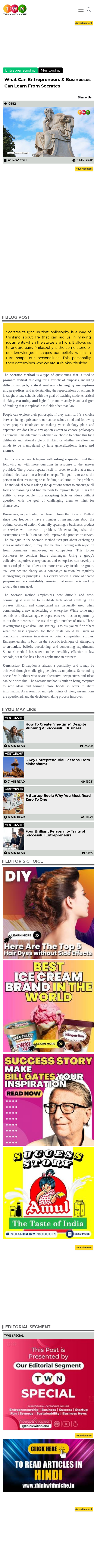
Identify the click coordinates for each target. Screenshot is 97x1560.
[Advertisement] (48, 47)
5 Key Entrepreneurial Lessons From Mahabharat (58, 762)
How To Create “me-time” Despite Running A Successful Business (56, 726)
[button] (89, 10)
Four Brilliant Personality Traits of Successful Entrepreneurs (55, 833)
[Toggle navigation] (81, 10)
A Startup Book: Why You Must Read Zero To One (58, 798)
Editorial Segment (27, 1326)
